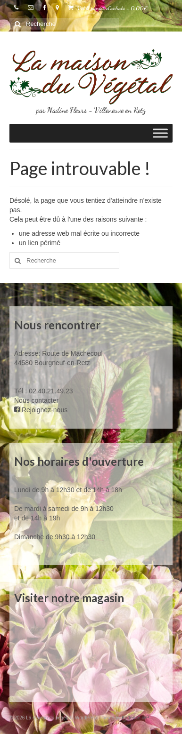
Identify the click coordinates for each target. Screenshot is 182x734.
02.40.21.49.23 (51, 391)
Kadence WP (135, 717)
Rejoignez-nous (40, 410)
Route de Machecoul (71, 353)
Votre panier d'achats (108, 8)
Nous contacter (36, 400)
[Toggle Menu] (160, 133)
